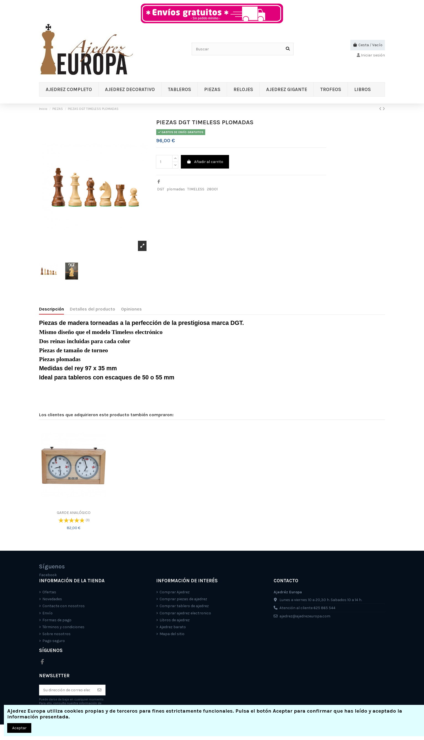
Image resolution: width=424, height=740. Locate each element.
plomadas (176, 189)
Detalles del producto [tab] (92, 309)
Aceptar (19, 728)
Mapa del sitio (172, 634)
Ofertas (49, 592)
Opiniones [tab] (131, 309)
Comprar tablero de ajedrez (184, 606)
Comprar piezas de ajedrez (183, 599)
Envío (47, 613)
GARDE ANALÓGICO (74, 512)
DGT (160, 189)
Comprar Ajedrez (175, 592)
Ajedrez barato (173, 627)
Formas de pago (56, 620)
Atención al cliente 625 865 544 (307, 608)
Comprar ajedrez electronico (185, 613)
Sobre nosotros (56, 634)
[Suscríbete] (99, 690)
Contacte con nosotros (63, 606)
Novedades (52, 599)
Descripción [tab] (51, 309)
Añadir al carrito (205, 161)
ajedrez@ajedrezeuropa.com (304, 616)
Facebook (48, 575)
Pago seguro (53, 640)
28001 (212, 189)
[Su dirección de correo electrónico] (66, 690)
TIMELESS (195, 189)
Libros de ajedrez (175, 620)
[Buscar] (288, 49)
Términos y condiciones (63, 627)
